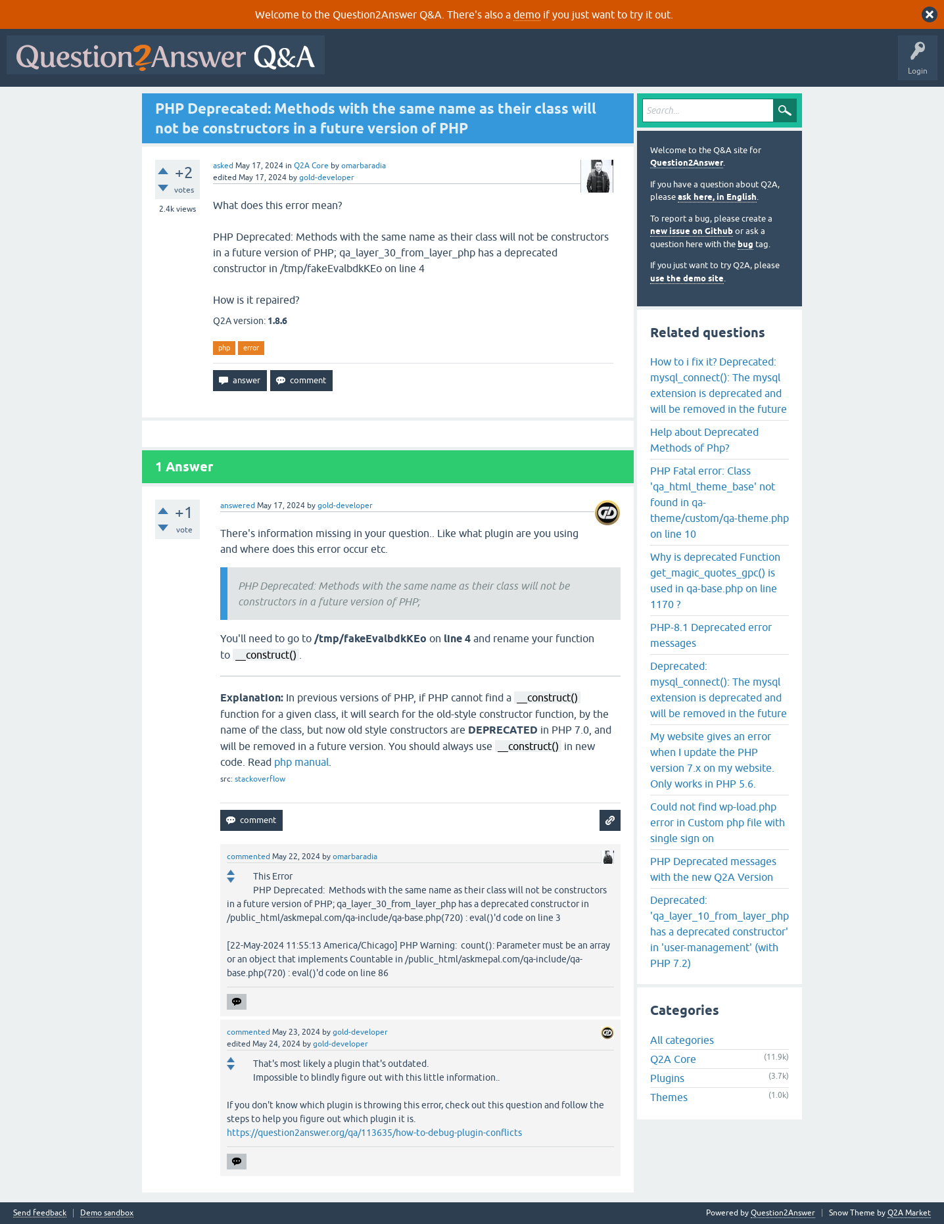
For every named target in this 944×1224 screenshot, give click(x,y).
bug (745, 244)
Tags (553, 64)
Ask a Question (649, 64)
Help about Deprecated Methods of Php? (704, 440)
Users (593, 64)
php (224, 348)
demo (526, 14)
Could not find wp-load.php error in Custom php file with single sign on (717, 822)
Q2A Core (311, 165)
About (736, 64)
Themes (669, 1097)
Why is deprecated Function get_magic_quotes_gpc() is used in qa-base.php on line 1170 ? (715, 580)
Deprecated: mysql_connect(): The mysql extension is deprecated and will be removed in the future (718, 689)
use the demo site (687, 278)
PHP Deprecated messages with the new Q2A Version (713, 869)
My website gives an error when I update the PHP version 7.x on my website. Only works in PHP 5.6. (712, 759)
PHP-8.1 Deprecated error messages (711, 635)
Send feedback (39, 1213)
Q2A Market (909, 1212)
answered (237, 505)
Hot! (452, 64)
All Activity (354, 64)
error (251, 348)
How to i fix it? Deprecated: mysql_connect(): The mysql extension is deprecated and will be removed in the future (718, 385)
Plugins (667, 1078)
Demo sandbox (106, 1213)
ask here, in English (717, 197)
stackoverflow (260, 779)
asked (223, 165)
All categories (682, 1040)
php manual (301, 762)
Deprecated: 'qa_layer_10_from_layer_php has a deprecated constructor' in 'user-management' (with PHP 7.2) (719, 931)
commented (248, 856)
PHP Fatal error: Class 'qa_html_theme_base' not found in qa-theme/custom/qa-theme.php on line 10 (719, 502)
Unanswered (503, 64)
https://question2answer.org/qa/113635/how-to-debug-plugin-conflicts (374, 1132)
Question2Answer (686, 163)
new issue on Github (691, 231)
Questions (406, 64)
